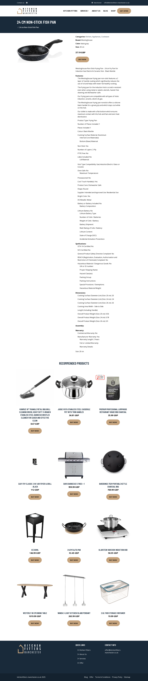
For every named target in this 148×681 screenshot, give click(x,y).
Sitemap (127, 677)
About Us (96, 11)
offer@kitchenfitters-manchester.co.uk (116, 3)
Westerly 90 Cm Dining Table (35, 613)
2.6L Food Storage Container (113, 613)
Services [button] (84, 11)
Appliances (96, 37)
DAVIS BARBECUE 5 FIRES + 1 (74, 483)
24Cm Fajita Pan (74, 550)
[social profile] (26, 3)
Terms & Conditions (102, 677)
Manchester (98, 3)
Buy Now (82, 59)
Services (82, 658)
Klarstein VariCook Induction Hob (113, 550)
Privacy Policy (117, 677)
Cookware (105, 37)
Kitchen (88, 37)
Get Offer (124, 11)
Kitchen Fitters (70, 11)
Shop (113, 11)
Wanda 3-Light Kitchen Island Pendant (74, 613)
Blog (105, 11)
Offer (81, 663)
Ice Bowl (35, 550)
